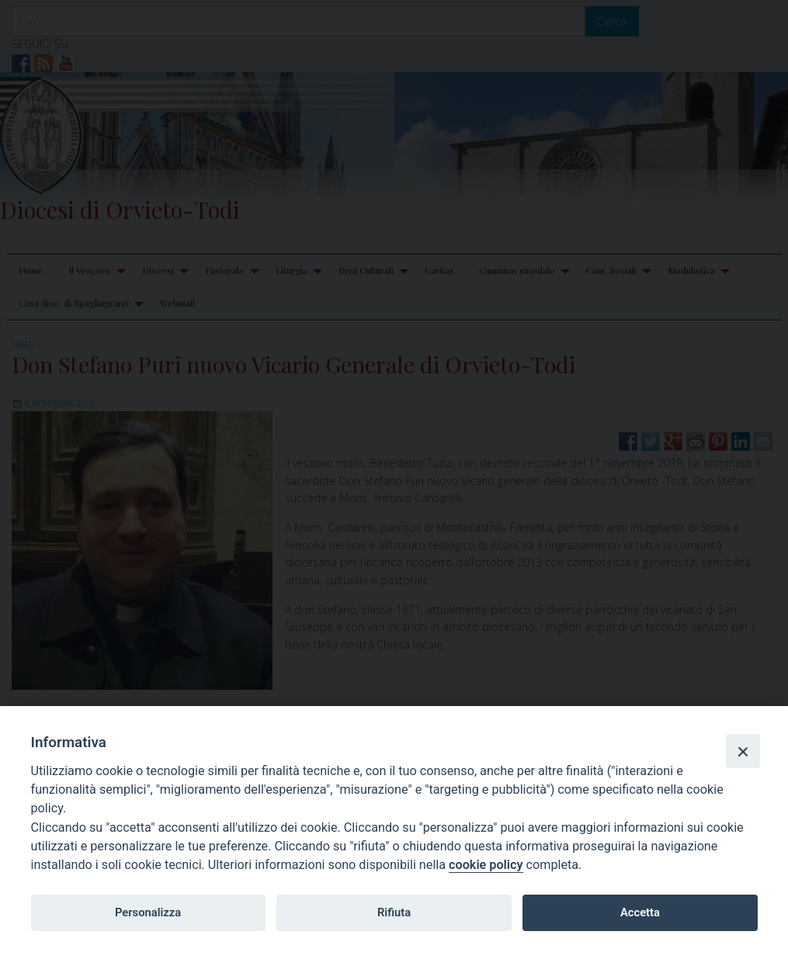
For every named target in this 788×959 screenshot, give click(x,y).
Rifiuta (394, 912)
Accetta (640, 912)
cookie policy (485, 864)
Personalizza (148, 912)
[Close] (743, 751)
